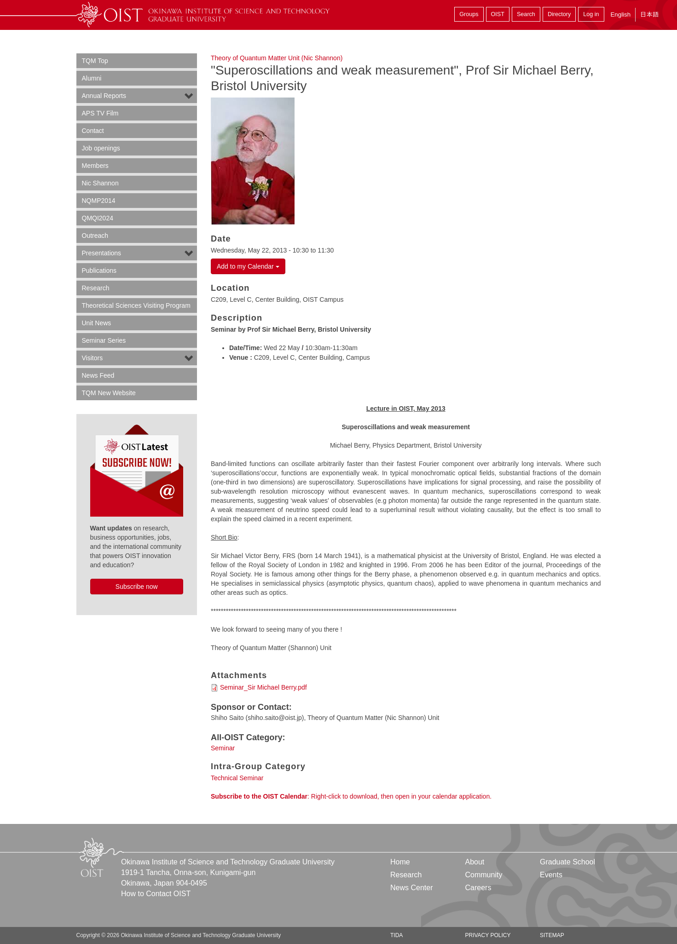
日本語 (649, 14)
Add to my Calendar (248, 266)
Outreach (95, 235)
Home (400, 862)
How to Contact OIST (156, 894)
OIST (497, 14)
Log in (591, 14)
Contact (93, 130)
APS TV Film (100, 113)
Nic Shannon (100, 183)
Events (551, 875)
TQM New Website (109, 393)
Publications (99, 270)
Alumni (92, 78)
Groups (468, 14)
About (474, 862)
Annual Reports (104, 95)
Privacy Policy (487, 935)
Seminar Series (104, 340)
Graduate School (567, 862)
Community (483, 875)
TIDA (396, 935)
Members (95, 165)
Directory (559, 14)
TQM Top (95, 60)
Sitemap (552, 935)
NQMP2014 (99, 200)
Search (526, 14)
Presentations (102, 253)
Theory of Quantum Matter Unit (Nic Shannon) (276, 58)
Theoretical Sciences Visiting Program (136, 305)
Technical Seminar (237, 778)
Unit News (96, 323)
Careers (478, 888)
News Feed (98, 375)
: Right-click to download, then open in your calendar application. (351, 796)
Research (96, 288)
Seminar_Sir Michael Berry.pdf (263, 687)
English (620, 14)
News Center (411, 888)
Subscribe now (137, 586)
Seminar (223, 748)
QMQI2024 (97, 218)
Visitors (92, 358)
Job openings (101, 148)
